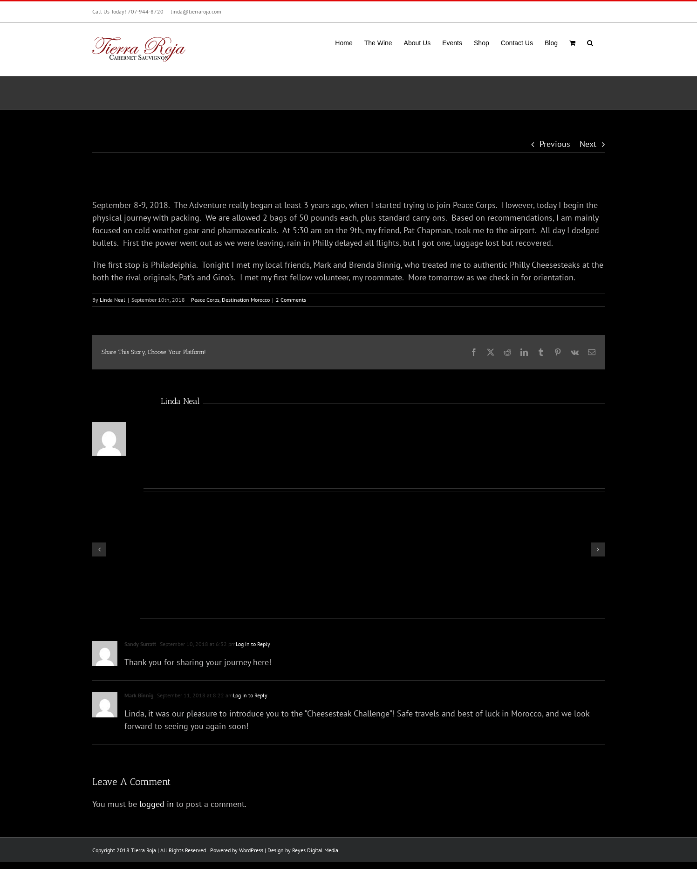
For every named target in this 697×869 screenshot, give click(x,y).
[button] (590, 42)
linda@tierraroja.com (196, 11)
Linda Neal (112, 299)
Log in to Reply (253, 643)
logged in (156, 804)
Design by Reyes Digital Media (302, 850)
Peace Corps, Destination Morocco (230, 299)
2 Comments (291, 299)
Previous (555, 144)
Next (588, 144)
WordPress (251, 850)
